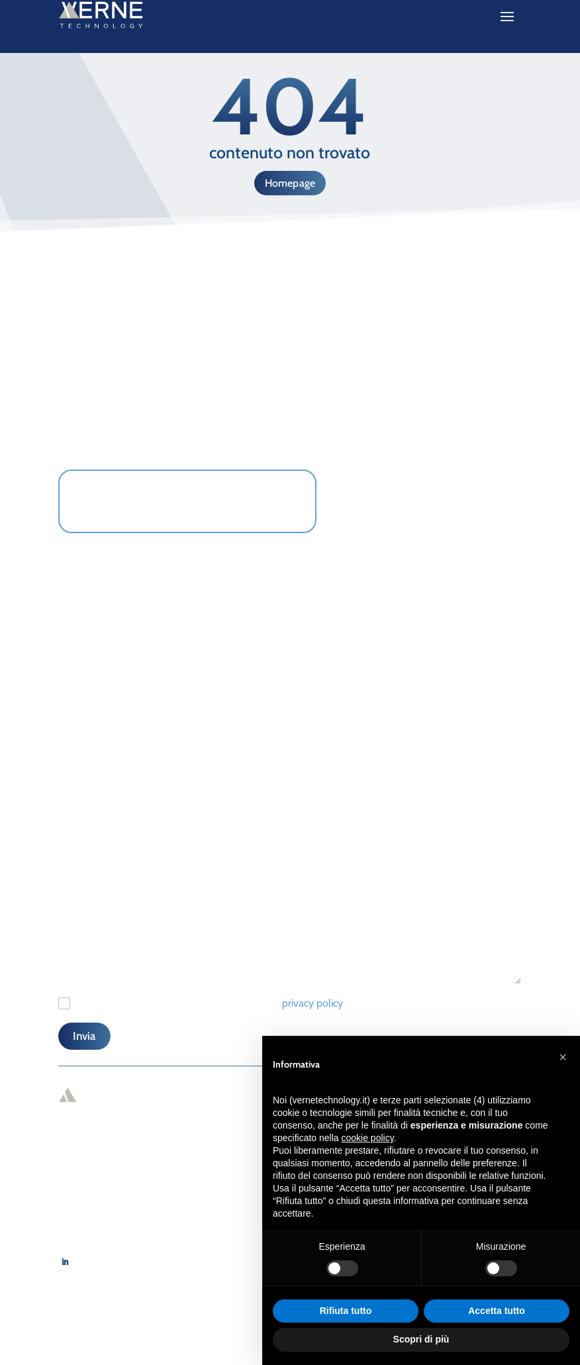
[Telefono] (170, 728)
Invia (84, 1035)
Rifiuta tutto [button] (346, 1310)
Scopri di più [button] (421, 1339)
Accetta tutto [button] (496, 1310)
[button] (562, 1057)
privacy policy (312, 1003)
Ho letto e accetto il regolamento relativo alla (210, 1003)
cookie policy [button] (368, 1138)
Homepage (290, 183)
